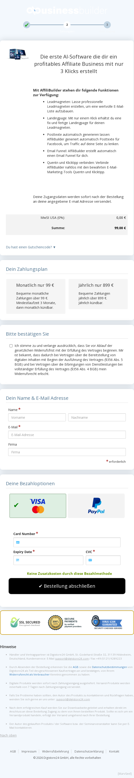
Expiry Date (22, 552)
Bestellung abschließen (69, 586)
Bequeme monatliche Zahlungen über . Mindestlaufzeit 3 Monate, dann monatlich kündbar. (36, 300)
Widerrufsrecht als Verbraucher (29, 674)
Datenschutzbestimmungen (109, 667)
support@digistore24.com (72, 658)
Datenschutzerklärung (89, 751)
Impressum (29, 751)
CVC (89, 552)
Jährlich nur (96, 285)
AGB (75, 667)
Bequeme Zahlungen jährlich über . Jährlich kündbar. (94, 298)
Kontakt (114, 751)
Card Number (24, 534)
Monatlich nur (35, 285)
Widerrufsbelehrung (55, 751)
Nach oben (8, 735)
